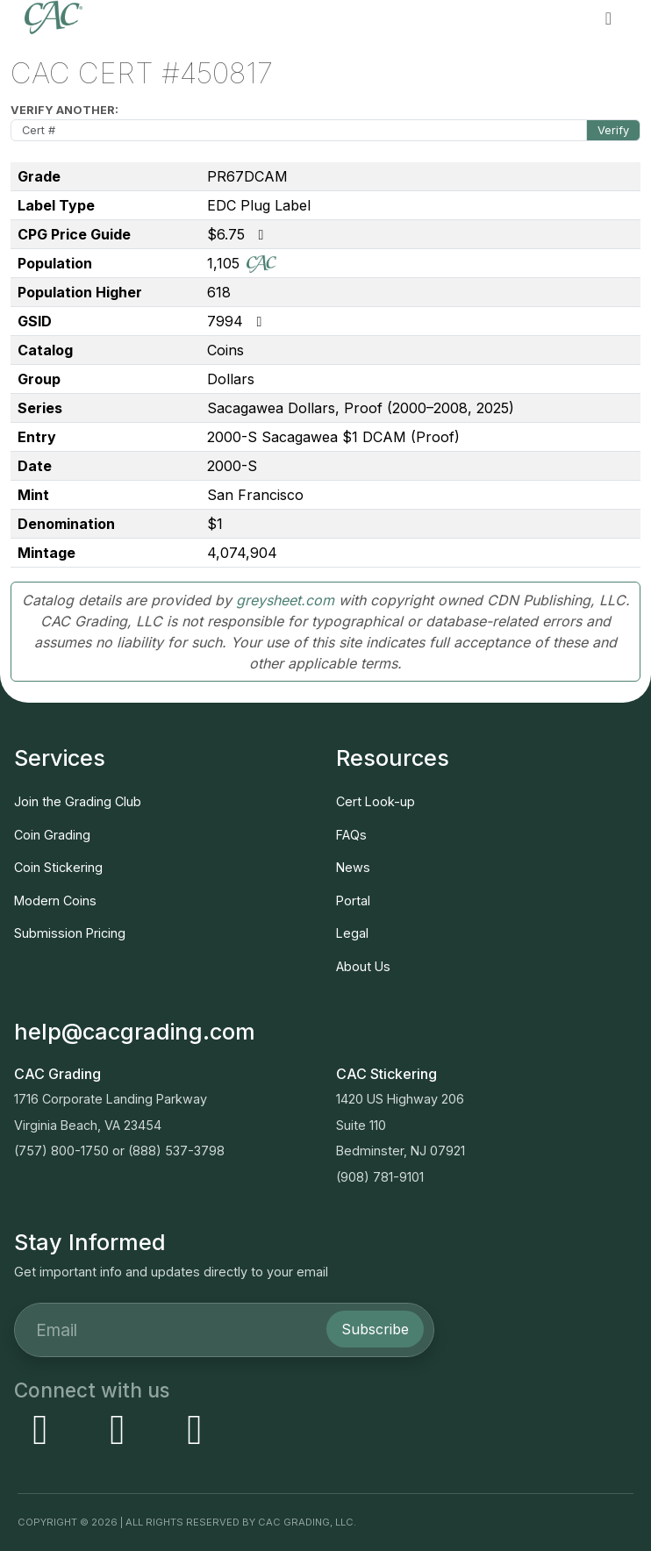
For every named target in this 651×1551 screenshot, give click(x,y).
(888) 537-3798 (176, 1150)
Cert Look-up (375, 801)
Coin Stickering (58, 867)
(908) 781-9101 (380, 1176)
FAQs (351, 834)
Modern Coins (55, 900)
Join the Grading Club (77, 801)
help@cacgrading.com (134, 1032)
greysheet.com (285, 600)
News (353, 867)
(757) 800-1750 (61, 1150)
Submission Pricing (69, 933)
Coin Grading (52, 834)
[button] (608, 17)
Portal (353, 900)
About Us (363, 966)
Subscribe (375, 1329)
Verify (613, 130)
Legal (352, 933)
